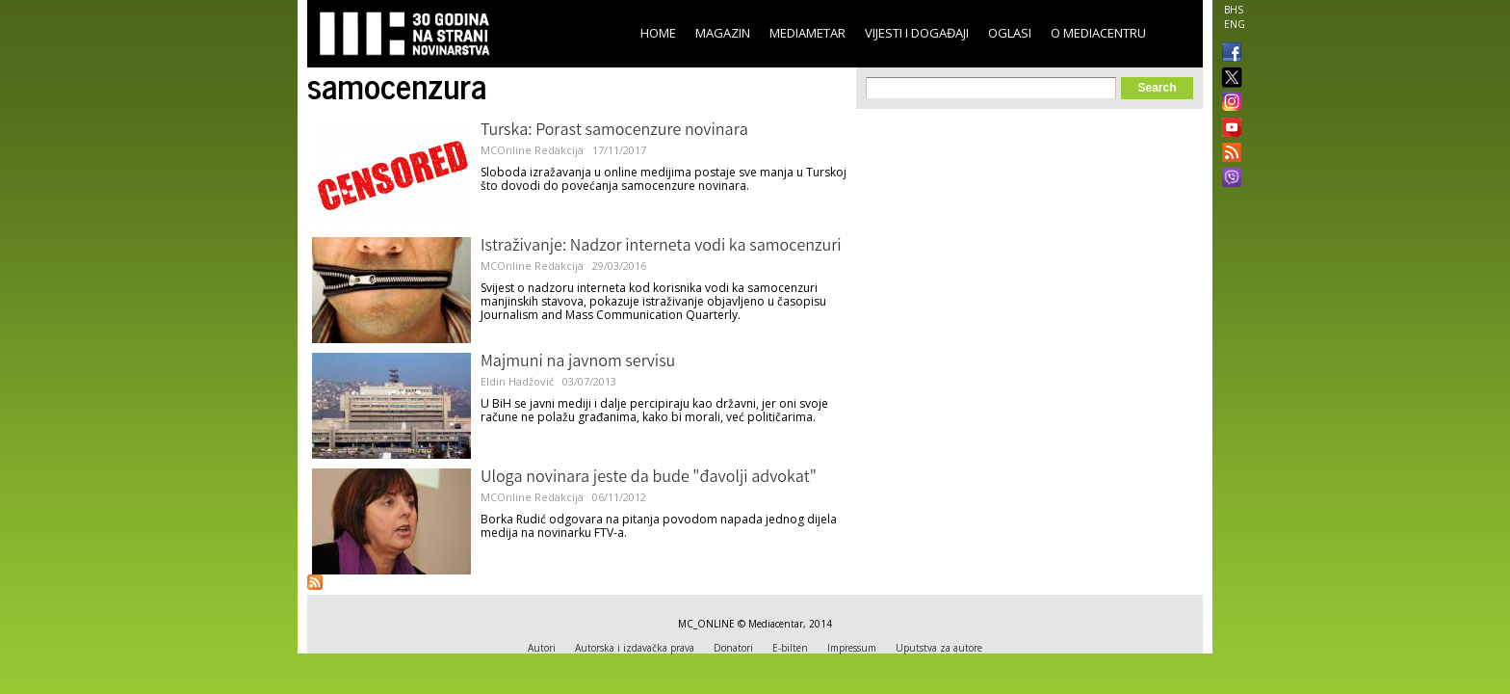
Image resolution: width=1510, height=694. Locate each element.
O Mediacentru (1098, 32)
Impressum (851, 647)
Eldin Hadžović (517, 381)
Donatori (733, 647)
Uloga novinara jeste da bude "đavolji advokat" (649, 478)
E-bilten (790, 647)
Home (658, 32)
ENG (1234, 24)
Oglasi (1009, 32)
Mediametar (807, 32)
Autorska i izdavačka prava (634, 647)
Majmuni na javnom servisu (578, 362)
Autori (542, 647)
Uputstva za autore (939, 647)
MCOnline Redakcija (532, 150)
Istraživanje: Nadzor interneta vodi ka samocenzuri (661, 246)
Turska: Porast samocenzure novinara (614, 131)
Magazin (722, 32)
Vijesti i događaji (917, 32)
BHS (1233, 9)
